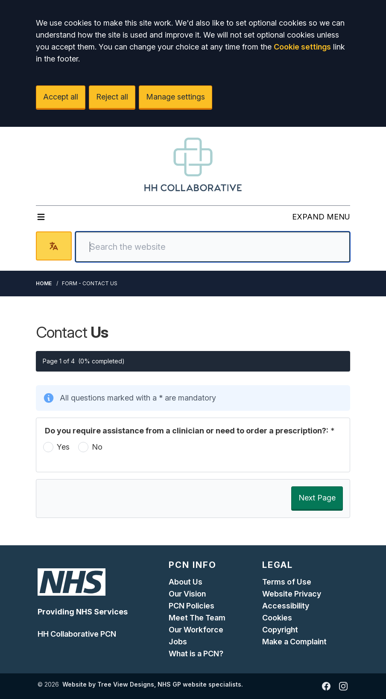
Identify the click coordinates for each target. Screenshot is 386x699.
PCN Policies (191, 605)
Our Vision (187, 593)
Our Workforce (196, 629)
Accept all (60, 96)
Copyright (280, 629)
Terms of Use (286, 581)
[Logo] (193, 164)
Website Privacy (291, 593)
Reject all (112, 96)
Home (44, 283)
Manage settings (175, 96)
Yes (63, 446)
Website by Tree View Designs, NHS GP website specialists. (152, 684)
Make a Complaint (294, 641)
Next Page (317, 497)
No (97, 446)
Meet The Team (197, 617)
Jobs (178, 641)
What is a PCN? (196, 653)
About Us (185, 581)
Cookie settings (302, 46)
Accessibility (285, 605)
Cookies (277, 617)
